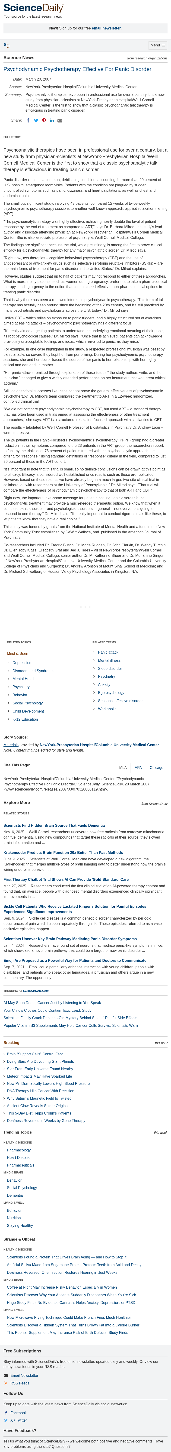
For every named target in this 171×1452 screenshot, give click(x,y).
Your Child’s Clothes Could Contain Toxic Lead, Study (47, 1010)
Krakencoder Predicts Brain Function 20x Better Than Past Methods (63, 853)
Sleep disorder (110, 669)
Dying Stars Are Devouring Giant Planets (40, 1061)
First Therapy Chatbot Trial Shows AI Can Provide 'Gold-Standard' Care (66, 880)
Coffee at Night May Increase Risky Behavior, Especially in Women (62, 1287)
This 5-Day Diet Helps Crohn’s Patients (39, 1113)
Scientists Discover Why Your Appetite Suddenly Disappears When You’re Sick (71, 1295)
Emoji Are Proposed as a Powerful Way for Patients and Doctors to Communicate (74, 961)
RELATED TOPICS (19, 642)
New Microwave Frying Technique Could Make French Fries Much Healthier (69, 1317)
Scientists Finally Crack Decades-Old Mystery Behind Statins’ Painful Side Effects (70, 1018)
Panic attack (108, 652)
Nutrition (14, 1218)
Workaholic (107, 709)
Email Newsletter (24, 1375)
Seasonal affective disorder (120, 701)
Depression (22, 663)
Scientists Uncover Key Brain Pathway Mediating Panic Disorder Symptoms (70, 939)
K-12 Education (25, 719)
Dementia (15, 1195)
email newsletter (106, 28)
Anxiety (104, 685)
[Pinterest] (44, 120)
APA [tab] (138, 768)
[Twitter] (36, 120)
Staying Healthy (20, 1226)
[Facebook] (28, 120)
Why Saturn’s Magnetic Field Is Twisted (39, 1098)
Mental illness (109, 660)
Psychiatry (21, 687)
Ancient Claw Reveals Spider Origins (37, 1106)
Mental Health (24, 679)
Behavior (20, 695)
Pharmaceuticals (20, 1165)
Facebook (18, 1413)
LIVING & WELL (13, 1202)
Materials (11, 745)
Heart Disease (18, 1158)
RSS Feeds (19, 1383)
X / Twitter (18, 1420)
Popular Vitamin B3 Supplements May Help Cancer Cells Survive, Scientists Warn (70, 1025)
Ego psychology (111, 693)
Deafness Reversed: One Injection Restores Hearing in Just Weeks (62, 1272)
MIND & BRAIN (13, 1172)
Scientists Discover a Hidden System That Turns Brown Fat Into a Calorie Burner (73, 1325)
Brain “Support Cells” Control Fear (35, 1054)
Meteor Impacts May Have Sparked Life (39, 1076)
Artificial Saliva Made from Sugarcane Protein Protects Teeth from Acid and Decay (74, 1265)
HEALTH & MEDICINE (17, 1142)
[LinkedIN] (52, 120)
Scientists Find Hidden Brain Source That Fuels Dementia (54, 825)
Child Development (28, 711)
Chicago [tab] (156, 768)
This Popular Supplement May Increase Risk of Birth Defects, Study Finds (67, 1333)
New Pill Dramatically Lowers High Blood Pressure (48, 1084)
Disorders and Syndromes (34, 671)
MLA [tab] (123, 768)
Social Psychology (28, 703)
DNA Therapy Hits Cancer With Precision (40, 1091)
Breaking (11, 1043)
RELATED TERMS (104, 642)
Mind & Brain (17, 653)
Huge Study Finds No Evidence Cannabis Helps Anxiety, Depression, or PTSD (71, 1303)
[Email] (60, 120)
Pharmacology (19, 1150)
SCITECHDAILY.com (36, 990)
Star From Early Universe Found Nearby (40, 1069)
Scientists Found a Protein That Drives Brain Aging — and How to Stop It (67, 1257)
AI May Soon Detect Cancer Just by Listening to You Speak (52, 1003)
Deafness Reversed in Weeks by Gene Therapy (46, 1121)
